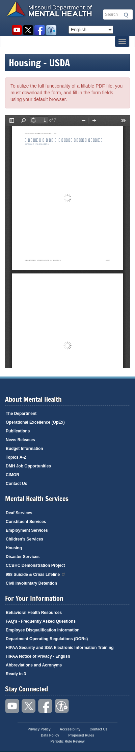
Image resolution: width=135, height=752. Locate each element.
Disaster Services (22, 556)
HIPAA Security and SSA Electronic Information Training (60, 647)
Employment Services (27, 530)
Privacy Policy (39, 729)
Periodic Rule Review (67, 741)
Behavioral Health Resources (34, 612)
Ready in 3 (16, 674)
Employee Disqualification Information (43, 630)
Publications (18, 431)
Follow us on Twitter (28, 30)
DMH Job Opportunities (28, 466)
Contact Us (16, 483)
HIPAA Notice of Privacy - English (38, 656)
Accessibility (51, 30)
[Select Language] (91, 30)
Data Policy (50, 735)
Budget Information (24, 448)
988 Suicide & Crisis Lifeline (36, 574)
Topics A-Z (16, 457)
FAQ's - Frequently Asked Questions (41, 621)
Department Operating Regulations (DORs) (47, 638)
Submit (124, 15)
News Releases (20, 439)
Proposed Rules (81, 735)
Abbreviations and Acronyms (34, 665)
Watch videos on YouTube (16, 30)
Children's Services (24, 539)
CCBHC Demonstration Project (35, 565)
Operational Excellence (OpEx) (35, 422)
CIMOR (12, 474)
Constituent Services (26, 521)
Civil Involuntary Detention (31, 583)
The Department (21, 413)
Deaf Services (19, 513)
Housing (14, 548)
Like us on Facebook (39, 30)
